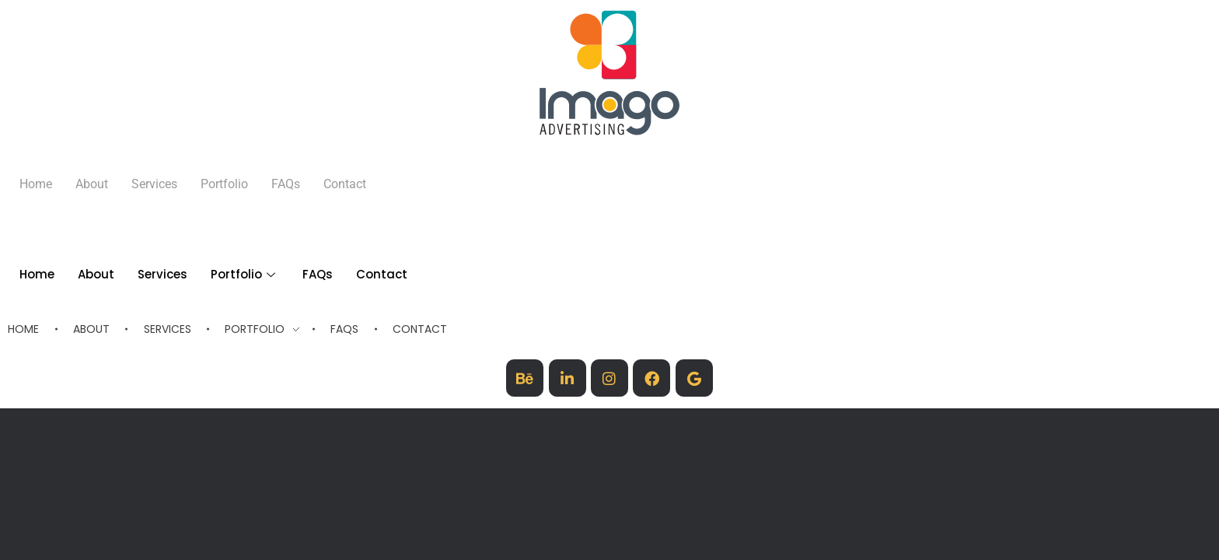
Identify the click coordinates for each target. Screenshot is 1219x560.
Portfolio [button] (224, 184)
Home (35, 184)
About (91, 184)
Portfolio (245, 274)
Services (154, 184)
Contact (344, 184)
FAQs (285, 184)
